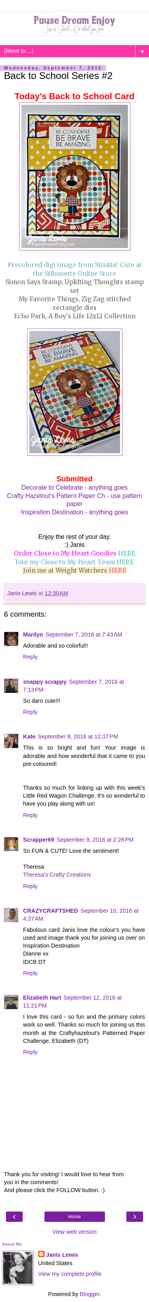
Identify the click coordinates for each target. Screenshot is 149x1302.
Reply (30, 657)
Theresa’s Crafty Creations (57, 874)
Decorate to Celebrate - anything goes (74, 487)
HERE (126, 553)
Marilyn (33, 634)
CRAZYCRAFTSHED (50, 911)
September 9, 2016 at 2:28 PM (95, 840)
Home (74, 1216)
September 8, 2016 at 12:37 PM (78, 736)
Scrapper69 (38, 840)
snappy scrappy (45, 682)
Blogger (89, 1294)
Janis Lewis (62, 1255)
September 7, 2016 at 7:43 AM (83, 634)
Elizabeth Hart (42, 997)
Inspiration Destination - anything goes (74, 512)
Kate (29, 736)
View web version (74, 1232)
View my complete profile (70, 1274)
